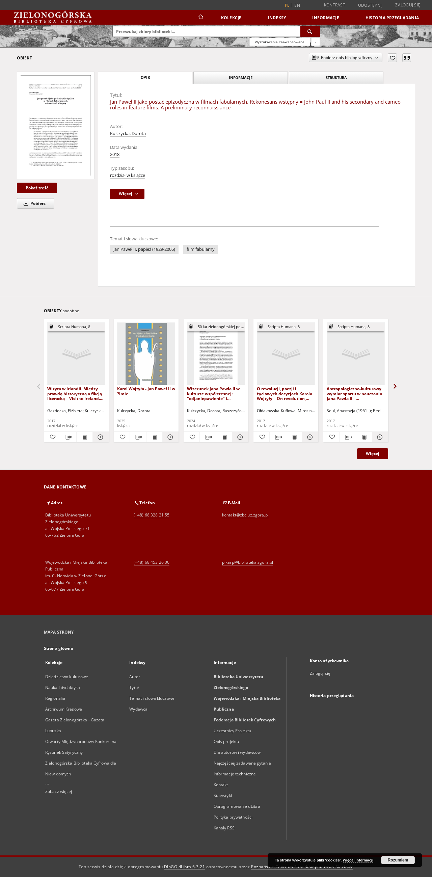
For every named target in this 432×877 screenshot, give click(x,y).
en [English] (297, 5)
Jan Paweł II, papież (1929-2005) (144, 249)
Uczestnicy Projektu (232, 731)
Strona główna (58, 648)
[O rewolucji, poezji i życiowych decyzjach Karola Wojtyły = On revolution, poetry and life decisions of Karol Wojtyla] (286, 354)
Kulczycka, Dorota (128, 133)
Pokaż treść (37, 188)
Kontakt (221, 785)
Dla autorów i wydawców (237, 752)
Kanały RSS (224, 828)
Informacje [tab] (240, 77)
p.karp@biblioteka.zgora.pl (247, 562)
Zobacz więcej (58, 791)
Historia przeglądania (392, 18)
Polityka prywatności (233, 817)
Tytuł (134, 687)
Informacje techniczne (235, 774)
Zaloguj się (407, 5)
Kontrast (334, 5)
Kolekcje (231, 18)
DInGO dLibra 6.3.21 (184, 867)
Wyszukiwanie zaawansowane (280, 41)
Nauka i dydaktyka (62, 687)
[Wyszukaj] (310, 31)
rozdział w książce (127, 175)
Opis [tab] (145, 77)
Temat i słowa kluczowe (151, 698)
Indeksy (277, 18)
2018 (114, 154)
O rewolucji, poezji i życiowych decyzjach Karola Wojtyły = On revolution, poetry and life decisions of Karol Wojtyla (284, 393)
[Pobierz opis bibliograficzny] (68, 437)
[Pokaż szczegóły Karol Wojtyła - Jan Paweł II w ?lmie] (170, 437)
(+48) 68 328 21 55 (151, 515)
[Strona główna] (200, 17)
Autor (134, 677)
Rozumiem (398, 860)
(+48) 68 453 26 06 (151, 562)
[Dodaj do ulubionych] (392, 57)
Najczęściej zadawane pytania (242, 763)
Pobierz (33, 203)
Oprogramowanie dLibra (237, 806)
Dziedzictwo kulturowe (66, 677)
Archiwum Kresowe (63, 709)
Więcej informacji (358, 860)
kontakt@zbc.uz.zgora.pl (245, 515)
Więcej (372, 453)
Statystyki (223, 795)
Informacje (325, 18)
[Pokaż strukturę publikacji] (76, 327)
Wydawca (138, 709)
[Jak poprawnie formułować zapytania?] (315, 42)
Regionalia (55, 698)
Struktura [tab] (336, 77)
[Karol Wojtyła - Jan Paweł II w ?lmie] (146, 354)
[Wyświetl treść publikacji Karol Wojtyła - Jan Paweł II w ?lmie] (154, 437)
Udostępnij (370, 5)
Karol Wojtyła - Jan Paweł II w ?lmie (146, 391)
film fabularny (201, 249)
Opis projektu (226, 741)
